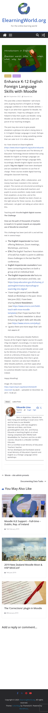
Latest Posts (16, 402)
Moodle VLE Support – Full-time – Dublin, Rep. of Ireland (22, 523)
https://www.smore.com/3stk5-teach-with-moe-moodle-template (24, 309)
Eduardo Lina (28, 96)
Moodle (7, 76)
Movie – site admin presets (15, 475)
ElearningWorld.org (24, 20)
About (7, 402)
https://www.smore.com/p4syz (26, 323)
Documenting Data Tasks (33, 481)
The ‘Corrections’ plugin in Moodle (23, 608)
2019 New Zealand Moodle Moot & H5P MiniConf (23, 566)
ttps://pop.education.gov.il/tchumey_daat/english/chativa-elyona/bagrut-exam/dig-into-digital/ (25, 285)
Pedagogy (16, 76)
